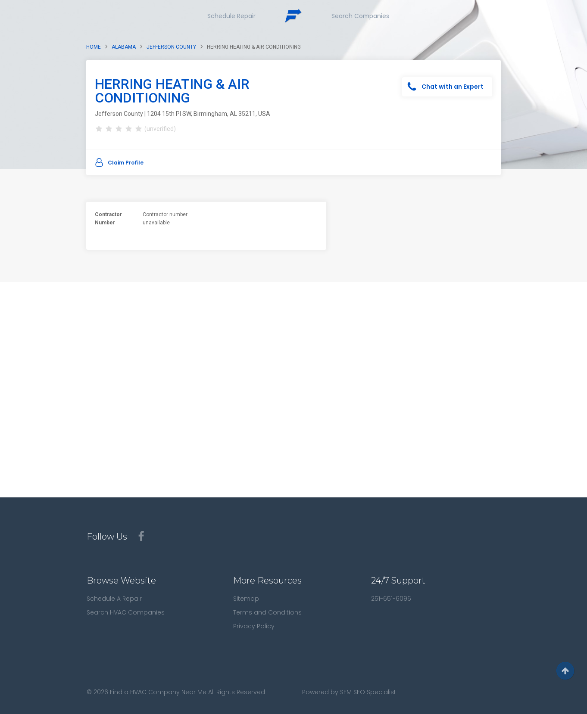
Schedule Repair (231, 16)
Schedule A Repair (114, 598)
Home (93, 47)
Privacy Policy (254, 626)
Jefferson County (171, 47)
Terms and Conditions (267, 612)
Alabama (124, 47)
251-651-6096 (391, 598)
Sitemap (246, 598)
